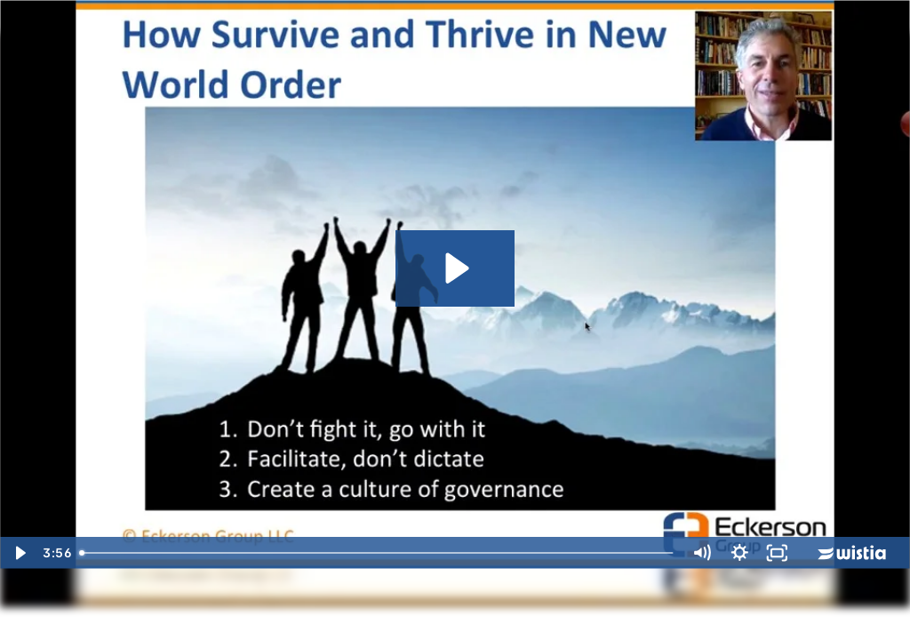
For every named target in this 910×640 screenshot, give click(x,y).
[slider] (377, 553)
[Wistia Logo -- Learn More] (853, 553)
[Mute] (701, 553)
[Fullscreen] (777, 553)
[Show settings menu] (740, 553)
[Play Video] (19, 553)
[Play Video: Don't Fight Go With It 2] (454, 268)
